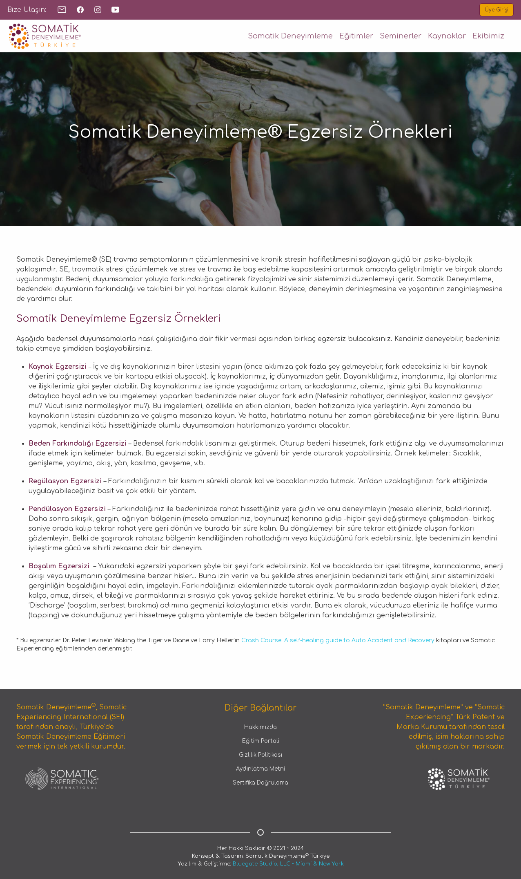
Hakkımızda (260, 727)
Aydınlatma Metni (260, 769)
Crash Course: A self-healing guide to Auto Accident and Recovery (338, 640)
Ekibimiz (488, 36)
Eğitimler (356, 36)
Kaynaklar (447, 36)
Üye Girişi (496, 10)
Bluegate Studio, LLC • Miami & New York (288, 864)
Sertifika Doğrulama (260, 783)
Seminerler (400, 36)
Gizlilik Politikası (260, 755)
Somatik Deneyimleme (290, 36)
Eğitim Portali (260, 741)
